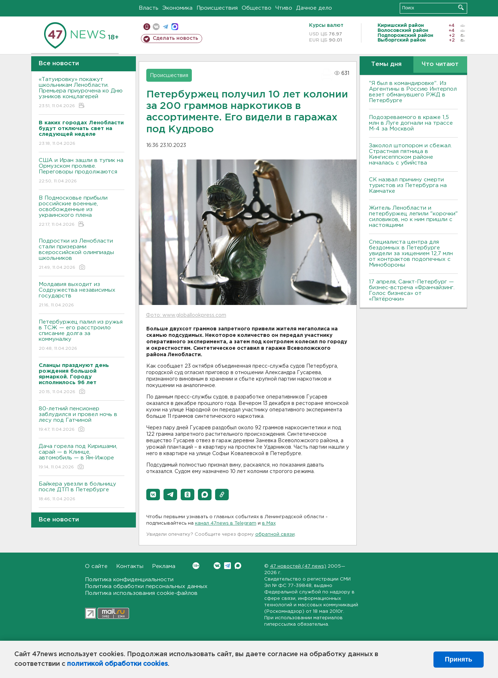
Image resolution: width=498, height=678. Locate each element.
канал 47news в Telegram (225, 523)
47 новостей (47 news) (298, 566)
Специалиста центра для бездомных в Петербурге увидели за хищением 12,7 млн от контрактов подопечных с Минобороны (411, 253)
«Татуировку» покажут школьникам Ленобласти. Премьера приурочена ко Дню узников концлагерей (81, 93)
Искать (461, 7)
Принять (458, 659)
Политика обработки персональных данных (146, 586)
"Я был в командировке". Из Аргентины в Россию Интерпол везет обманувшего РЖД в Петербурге (413, 92)
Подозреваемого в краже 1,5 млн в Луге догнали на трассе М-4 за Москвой (411, 123)
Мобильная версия (146, 26)
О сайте (96, 566)
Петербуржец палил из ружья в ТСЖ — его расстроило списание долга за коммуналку (81, 336)
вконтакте (156, 26)
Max (237, 565)
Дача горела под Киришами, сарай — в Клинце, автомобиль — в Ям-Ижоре (81, 457)
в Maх (269, 523)
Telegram (227, 565)
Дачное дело (314, 8)
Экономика (177, 8)
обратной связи (275, 534)
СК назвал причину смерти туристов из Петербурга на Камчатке (408, 185)
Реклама (163, 566)
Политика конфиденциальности (129, 579)
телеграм (165, 26)
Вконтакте (196, 565)
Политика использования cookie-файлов (141, 593)
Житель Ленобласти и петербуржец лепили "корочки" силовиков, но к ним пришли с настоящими (413, 217)
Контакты (129, 566)
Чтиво (283, 8)
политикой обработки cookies (117, 664)
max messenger (174, 26)
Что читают (440, 64)
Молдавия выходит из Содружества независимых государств (81, 295)
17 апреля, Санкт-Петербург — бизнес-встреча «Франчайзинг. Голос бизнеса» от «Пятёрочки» (412, 290)
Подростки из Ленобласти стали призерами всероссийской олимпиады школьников (81, 255)
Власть (148, 8)
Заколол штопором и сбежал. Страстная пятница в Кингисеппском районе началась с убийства (410, 154)
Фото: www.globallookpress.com (186, 315)
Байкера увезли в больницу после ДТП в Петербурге (81, 492)
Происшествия (217, 8)
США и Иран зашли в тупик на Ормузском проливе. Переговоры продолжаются (81, 171)
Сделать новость (175, 38)
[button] (153, 494)
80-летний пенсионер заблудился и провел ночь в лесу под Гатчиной (81, 419)
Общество (256, 8)
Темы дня (386, 64)
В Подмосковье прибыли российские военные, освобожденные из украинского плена (81, 212)
